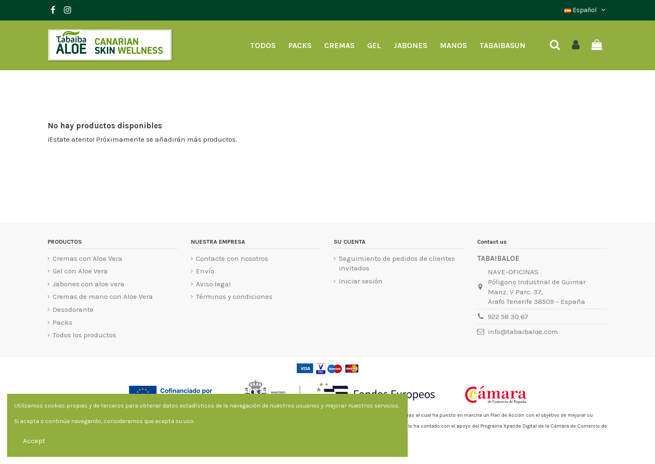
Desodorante (73, 309)
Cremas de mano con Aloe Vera (103, 296)
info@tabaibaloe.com (523, 331)
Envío (205, 271)
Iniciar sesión (361, 281)
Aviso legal (213, 284)
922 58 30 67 (508, 316)
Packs (62, 322)
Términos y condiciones (234, 296)
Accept (34, 440)
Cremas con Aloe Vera (87, 258)
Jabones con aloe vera (88, 284)
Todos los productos (84, 335)
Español (585, 10)
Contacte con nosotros (232, 258)
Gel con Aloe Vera (80, 271)
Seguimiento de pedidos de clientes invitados (397, 263)
